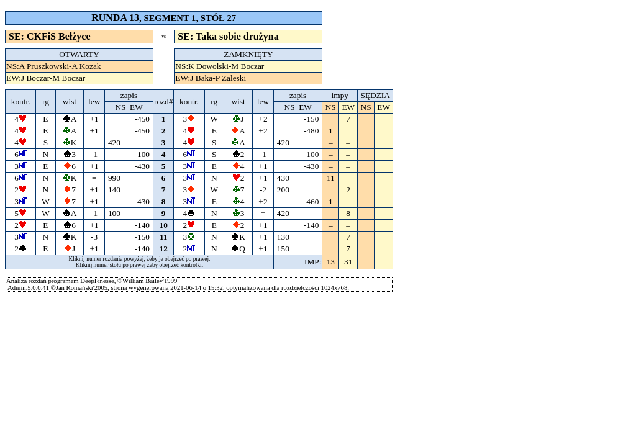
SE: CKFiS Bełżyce (49, 36)
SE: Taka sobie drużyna (228, 36)
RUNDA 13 (115, 17)
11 (163, 237)
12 (163, 248)
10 (163, 225)
